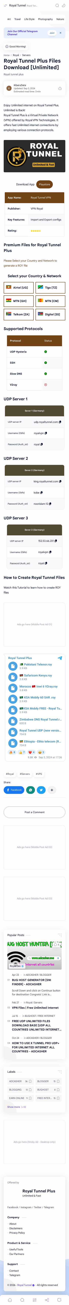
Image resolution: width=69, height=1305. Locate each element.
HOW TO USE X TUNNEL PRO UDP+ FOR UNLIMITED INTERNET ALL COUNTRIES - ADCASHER (35, 1047)
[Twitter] (37, 1207)
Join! (52, 33)
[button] (63, 5)
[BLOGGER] (45, 974)
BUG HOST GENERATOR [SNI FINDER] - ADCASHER (31, 982)
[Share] (47, 1300)
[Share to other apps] (51, 790)
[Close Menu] (60, 32)
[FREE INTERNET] (46, 1015)
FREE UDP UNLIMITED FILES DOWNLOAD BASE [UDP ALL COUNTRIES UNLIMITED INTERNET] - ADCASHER (36, 1025)
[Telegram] (49, 1207)
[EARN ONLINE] (20, 1098)
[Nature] (60, 19)
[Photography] (45, 19)
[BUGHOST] (31, 1015)
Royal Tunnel (17, 5)
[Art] (9, 19)
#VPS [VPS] (39, 774)
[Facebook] (12, 1207)
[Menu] (35, 1300)
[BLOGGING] (20, 1089)
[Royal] (29, 1002)
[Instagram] (26, 1207)
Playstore (44, 184)
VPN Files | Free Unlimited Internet (35, 1007)
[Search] (57, 5)
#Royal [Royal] (10, 774)
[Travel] (17, 19)
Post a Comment (35, 812)
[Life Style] (29, 19)
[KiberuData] (20, 85)
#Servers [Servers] (25, 774)
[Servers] (38, 1002)
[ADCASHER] (33, 974)
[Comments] (59, 1300)
